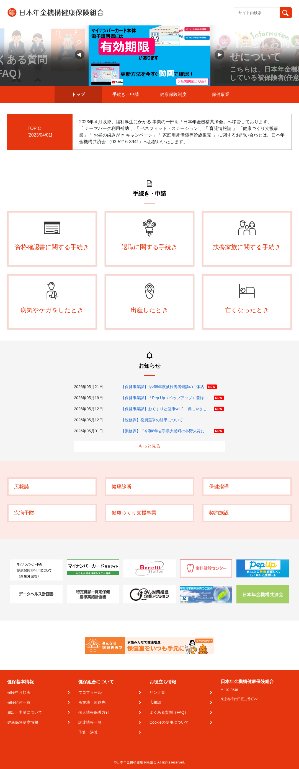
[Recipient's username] (257, 12)
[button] (219, 54)
